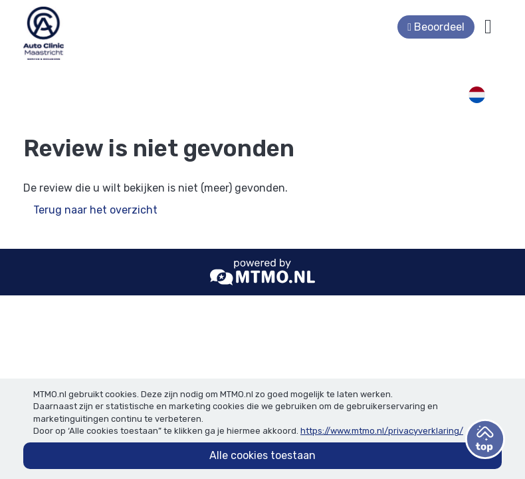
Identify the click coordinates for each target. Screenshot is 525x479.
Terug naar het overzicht (95, 210)
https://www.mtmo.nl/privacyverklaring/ (381, 431)
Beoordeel (436, 27)
